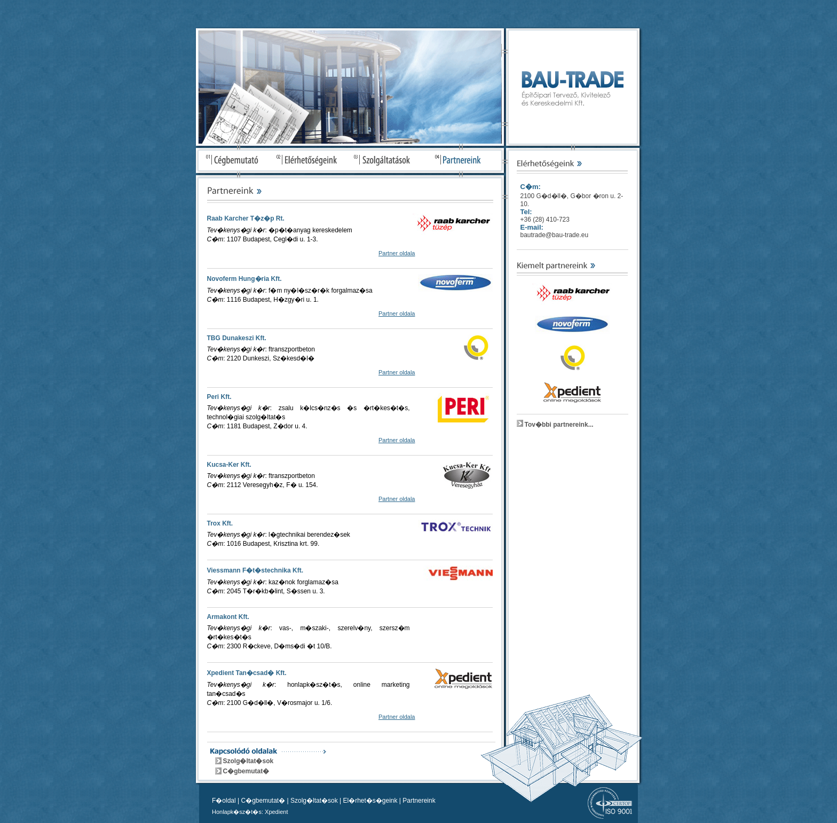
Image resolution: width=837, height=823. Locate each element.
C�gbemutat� (246, 771)
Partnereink (418, 800)
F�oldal (224, 800)
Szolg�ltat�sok (248, 761)
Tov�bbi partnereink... (559, 424)
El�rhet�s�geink (370, 800)
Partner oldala (396, 253)
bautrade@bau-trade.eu (554, 235)
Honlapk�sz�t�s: (237, 812)
